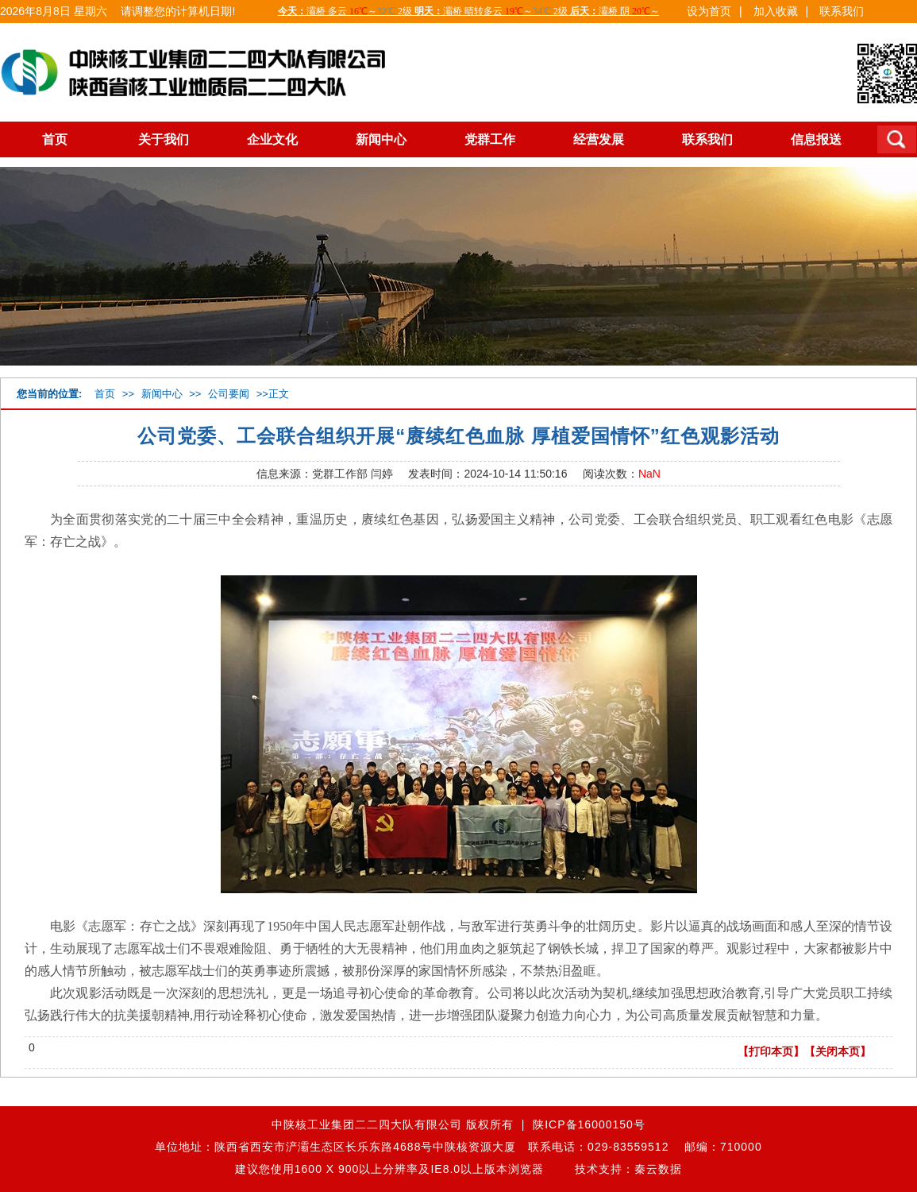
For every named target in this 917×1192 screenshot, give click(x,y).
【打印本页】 (771, 1051)
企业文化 (272, 139)
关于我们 (163, 139)
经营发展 (598, 139)
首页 (54, 139)
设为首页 (709, 11)
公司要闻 (228, 394)
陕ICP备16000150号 (589, 1124)
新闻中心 (381, 139)
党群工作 (489, 139)
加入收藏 (775, 11)
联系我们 (841, 11)
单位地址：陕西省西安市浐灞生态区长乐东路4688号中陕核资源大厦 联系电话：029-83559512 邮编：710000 (458, 1146)
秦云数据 (658, 1169)
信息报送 (816, 139)
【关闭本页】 (837, 1051)
